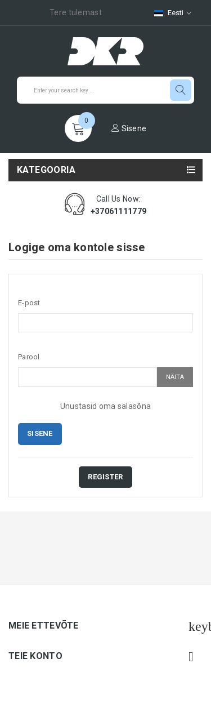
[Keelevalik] (173, 12)
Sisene (128, 128)
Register (105, 477)
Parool (29, 357)
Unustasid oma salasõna (105, 406)
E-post (29, 303)
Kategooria (46, 169)
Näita (175, 377)
